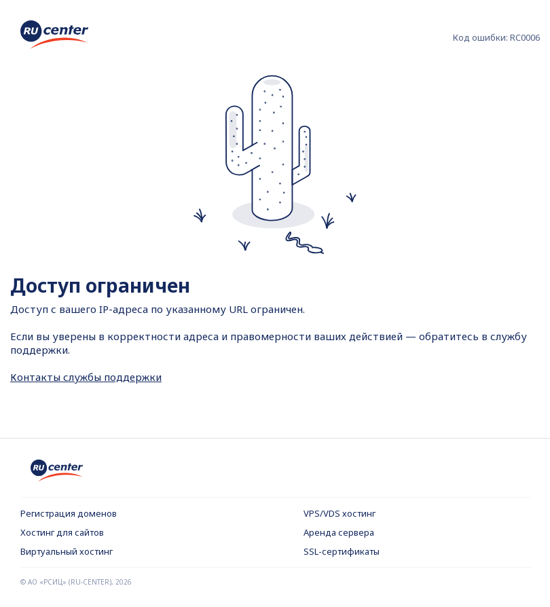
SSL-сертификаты (342, 551)
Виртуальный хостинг (66, 551)
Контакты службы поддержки (86, 377)
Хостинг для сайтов (62, 532)
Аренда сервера (339, 532)
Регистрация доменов (68, 513)
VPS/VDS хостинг (339, 513)
